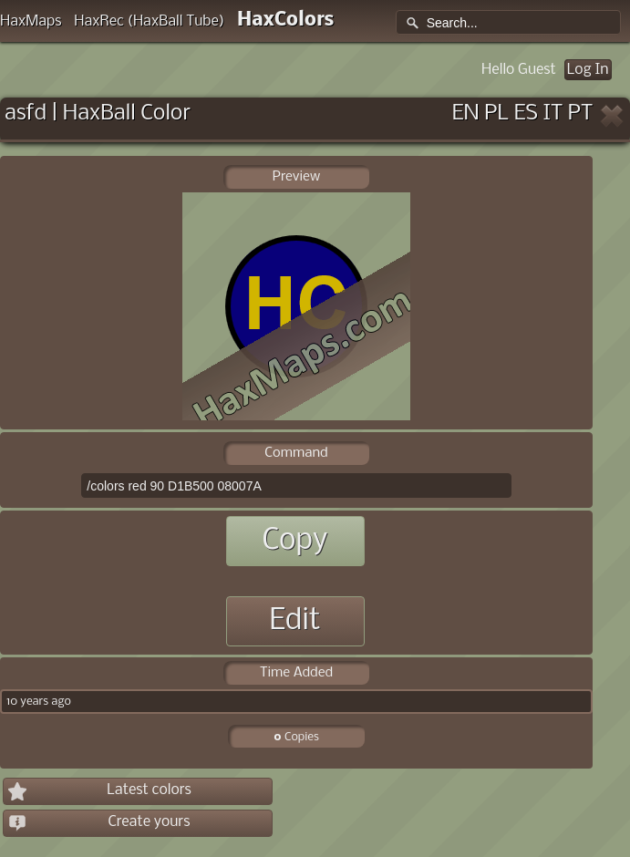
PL (496, 113)
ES (526, 113)
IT (553, 113)
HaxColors (286, 20)
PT (581, 113)
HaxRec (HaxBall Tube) (149, 21)
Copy (294, 541)
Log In (588, 69)
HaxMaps (31, 21)
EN (466, 113)
